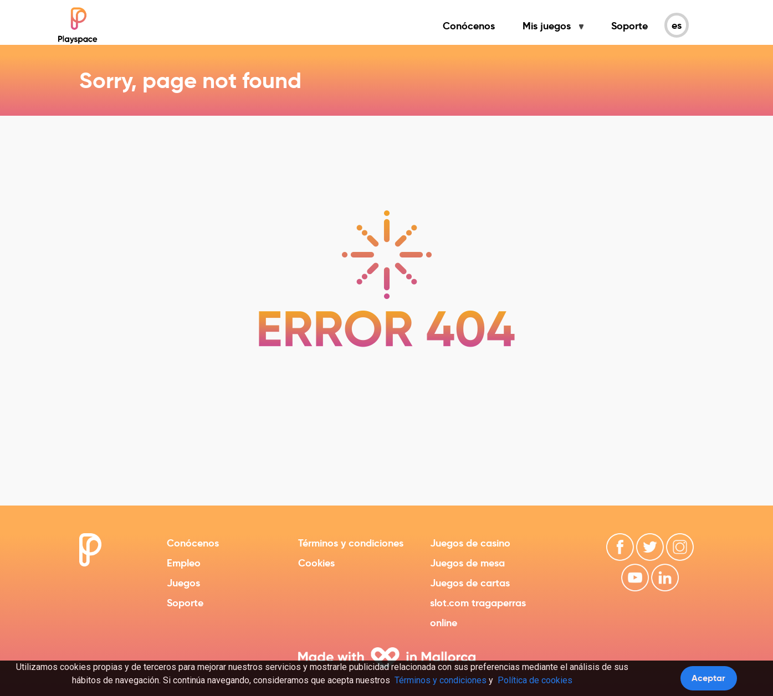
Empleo (184, 562)
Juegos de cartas (470, 582)
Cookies (316, 562)
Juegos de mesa (467, 562)
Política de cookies (535, 680)
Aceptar (708, 678)
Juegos (183, 582)
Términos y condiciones (350, 543)
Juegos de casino (470, 543)
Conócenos (469, 25)
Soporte (629, 25)
